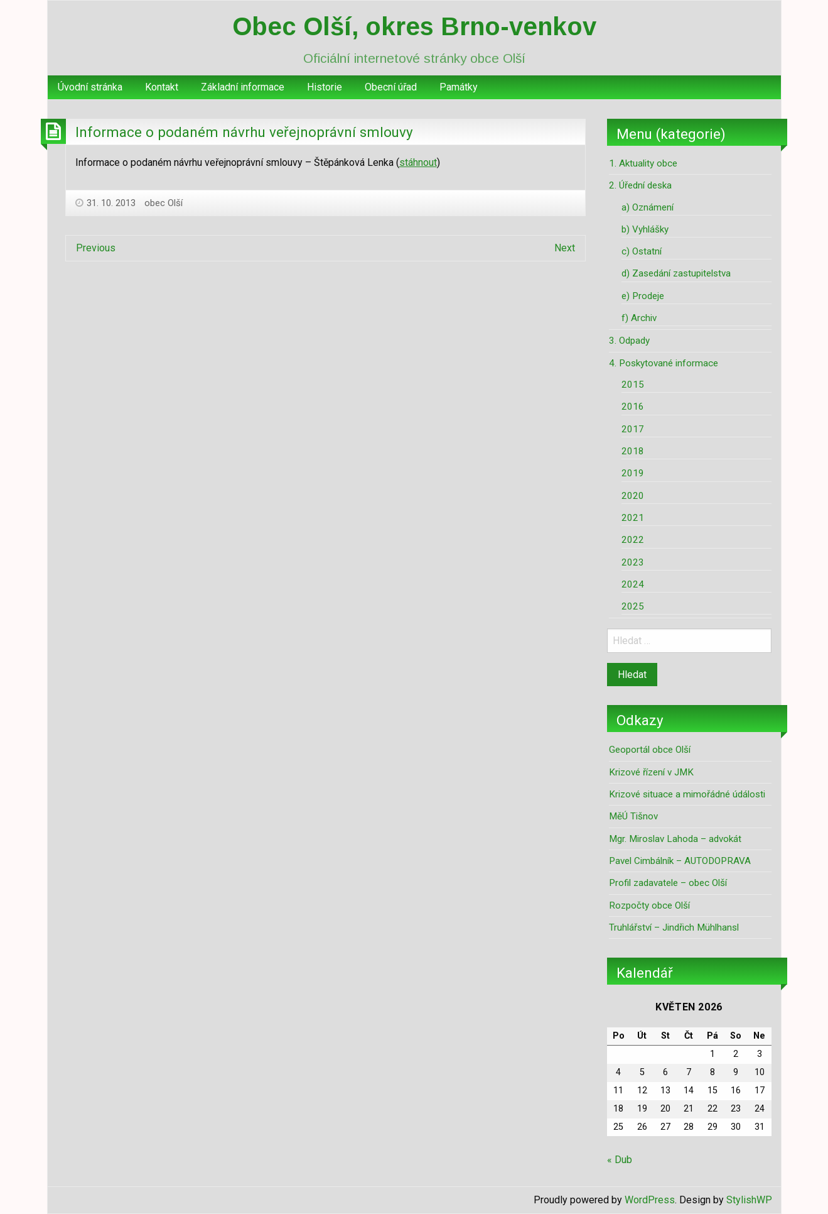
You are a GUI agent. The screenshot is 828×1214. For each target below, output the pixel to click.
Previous (96, 248)
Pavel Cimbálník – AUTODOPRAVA (680, 861)
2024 (632, 584)
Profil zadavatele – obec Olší (668, 883)
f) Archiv (639, 318)
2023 (632, 562)
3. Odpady (629, 340)
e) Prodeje (642, 296)
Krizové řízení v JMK (651, 772)
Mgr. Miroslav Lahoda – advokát (675, 839)
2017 (632, 429)
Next (564, 248)
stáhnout (418, 162)
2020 (632, 495)
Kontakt (161, 87)
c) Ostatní (641, 251)
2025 (632, 606)
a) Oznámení (647, 207)
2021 (632, 517)
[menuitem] (90, 87)
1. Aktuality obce (643, 163)
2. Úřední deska (640, 185)
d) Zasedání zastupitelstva (676, 273)
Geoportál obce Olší (650, 749)
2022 (632, 539)
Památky (458, 87)
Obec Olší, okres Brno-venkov (414, 26)
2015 (632, 384)
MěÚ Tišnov (633, 816)
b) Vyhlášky (645, 229)
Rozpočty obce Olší (649, 905)
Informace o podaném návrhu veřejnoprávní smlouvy (244, 132)
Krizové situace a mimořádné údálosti (687, 794)
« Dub (619, 1160)
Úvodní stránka (90, 87)
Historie (324, 87)
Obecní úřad (391, 87)
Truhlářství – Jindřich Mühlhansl (674, 927)
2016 (632, 406)
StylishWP (749, 1200)
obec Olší (163, 203)
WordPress (650, 1200)
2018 (632, 451)
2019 (632, 473)
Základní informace (242, 87)
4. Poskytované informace (663, 363)
